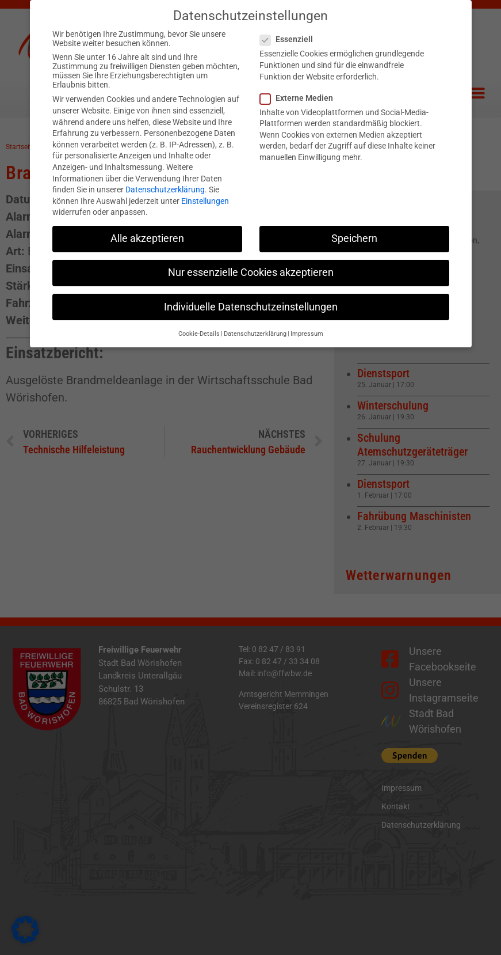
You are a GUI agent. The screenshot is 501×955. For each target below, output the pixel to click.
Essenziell (289, 25)
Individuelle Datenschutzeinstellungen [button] (251, 293)
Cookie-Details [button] (199, 320)
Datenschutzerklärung (165, 175)
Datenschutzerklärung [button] (255, 320)
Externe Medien (300, 84)
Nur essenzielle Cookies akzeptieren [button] (251, 259)
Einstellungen (205, 187)
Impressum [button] (306, 320)
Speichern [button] (354, 224)
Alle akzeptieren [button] (147, 224)
